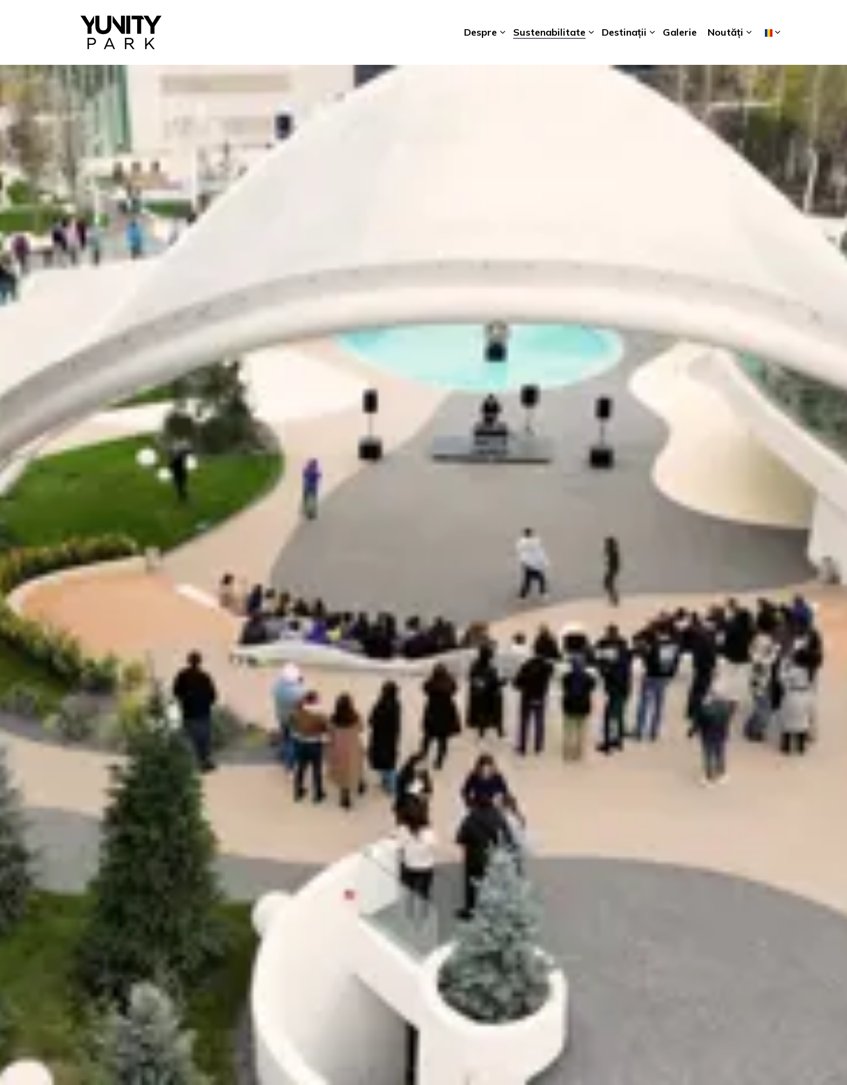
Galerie (680, 32)
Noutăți (725, 32)
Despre (480, 32)
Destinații (624, 32)
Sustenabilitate (549, 32)
